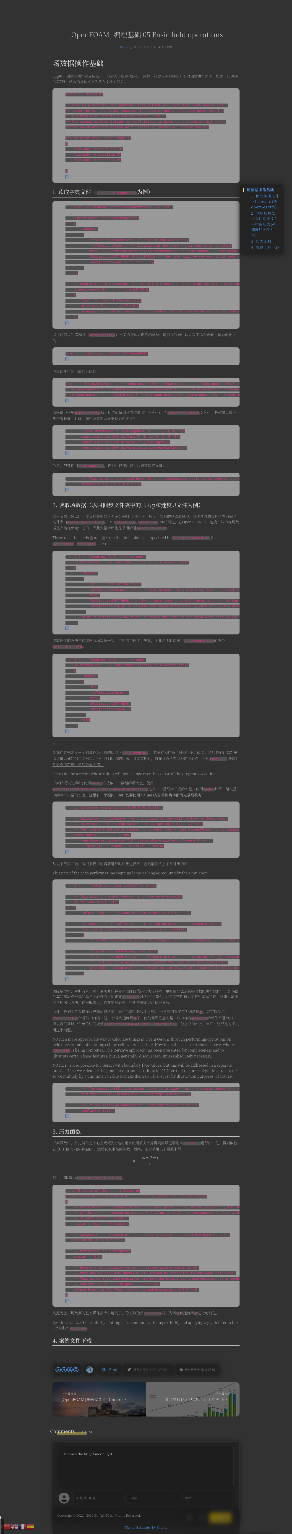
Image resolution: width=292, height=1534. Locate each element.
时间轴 (167, 7)
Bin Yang (126, 47)
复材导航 (133, 7)
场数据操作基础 (260, 189)
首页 (97, 7)
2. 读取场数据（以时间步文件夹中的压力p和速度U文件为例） (264, 224)
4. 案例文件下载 (265, 247)
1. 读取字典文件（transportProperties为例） (265, 201)
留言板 (151, 7)
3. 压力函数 (261, 241)
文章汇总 (113, 7)
